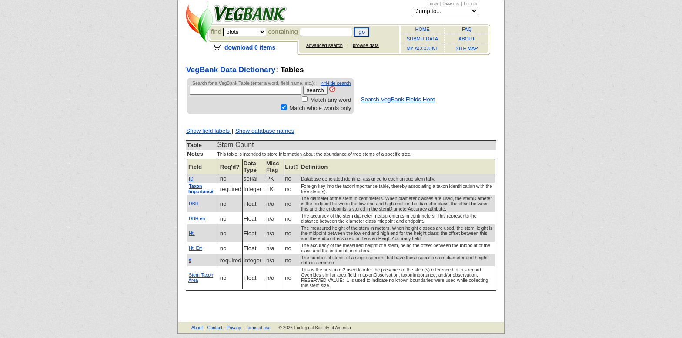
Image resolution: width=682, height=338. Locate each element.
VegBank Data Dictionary (230, 69)
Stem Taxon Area (200, 277)
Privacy (234, 327)
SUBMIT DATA (422, 38)
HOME (422, 29)
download (249, 47)
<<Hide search (336, 83)
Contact (214, 327)
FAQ (466, 29)
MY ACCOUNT (422, 48)
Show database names (264, 130)
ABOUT (466, 38)
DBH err (197, 218)
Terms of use (257, 327)
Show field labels (208, 130)
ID (191, 178)
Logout (471, 3)
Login (433, 3)
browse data (366, 45)
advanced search (324, 45)
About (197, 327)
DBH (194, 203)
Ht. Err (195, 248)
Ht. (192, 233)
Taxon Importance (200, 189)
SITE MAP (466, 48)
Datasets (450, 3)
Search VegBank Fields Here (398, 99)
